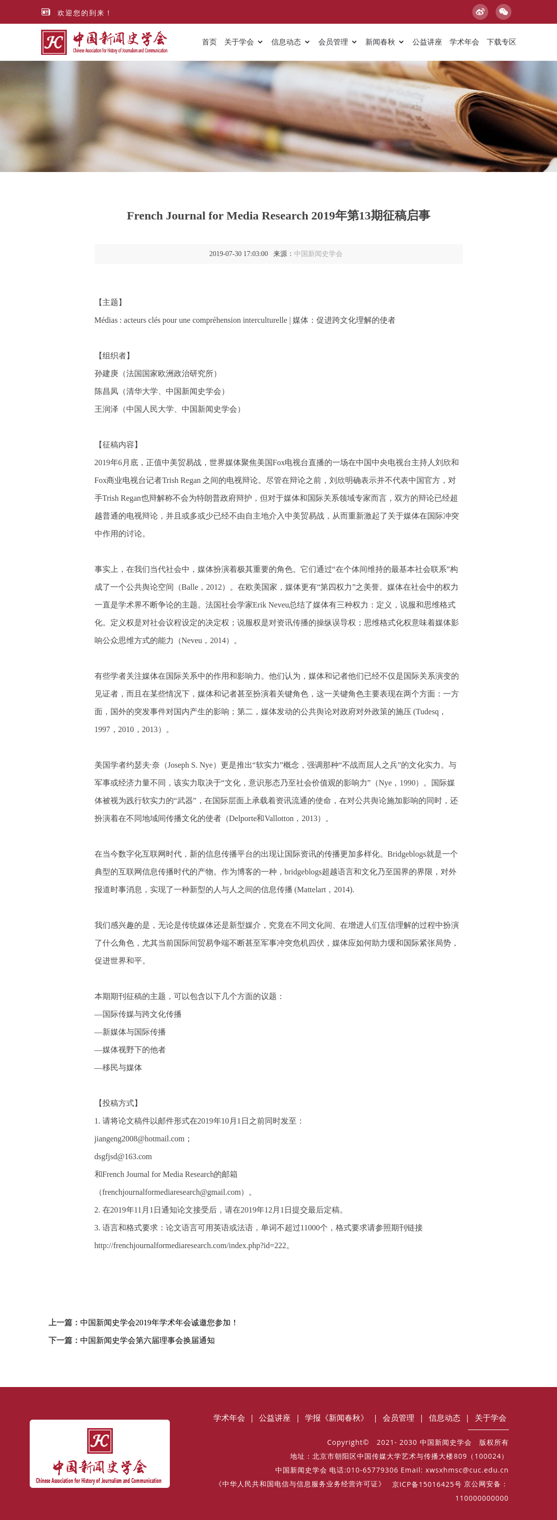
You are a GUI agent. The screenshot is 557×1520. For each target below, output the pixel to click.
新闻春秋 (380, 42)
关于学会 (239, 42)
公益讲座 (427, 42)
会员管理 (333, 42)
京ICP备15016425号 (427, 1484)
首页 (209, 42)
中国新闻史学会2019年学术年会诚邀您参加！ (159, 1322)
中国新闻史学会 (318, 254)
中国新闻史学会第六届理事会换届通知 (147, 1340)
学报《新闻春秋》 (336, 1417)
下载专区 (501, 42)
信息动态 (286, 42)
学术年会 (464, 42)
